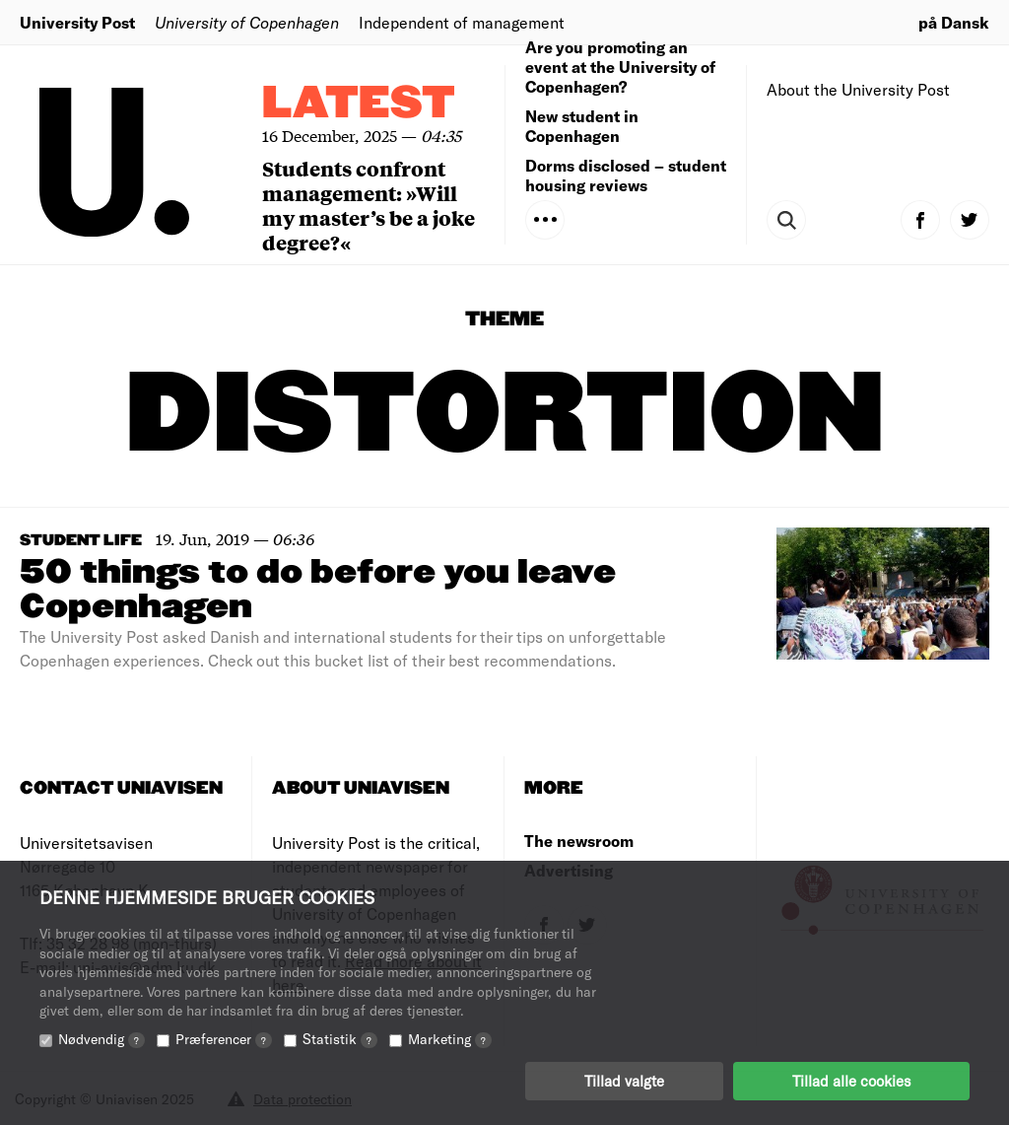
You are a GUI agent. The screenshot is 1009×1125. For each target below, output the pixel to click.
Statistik (340, 1038)
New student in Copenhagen (582, 125)
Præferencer (223, 1038)
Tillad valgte (624, 1081)
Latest (358, 104)
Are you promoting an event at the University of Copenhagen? (620, 66)
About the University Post (858, 89)
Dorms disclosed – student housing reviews (625, 175)
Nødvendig (101, 1038)
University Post (77, 22)
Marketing (450, 1038)
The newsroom (579, 840)
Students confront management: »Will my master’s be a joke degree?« (368, 205)
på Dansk (953, 22)
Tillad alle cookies (851, 1081)
